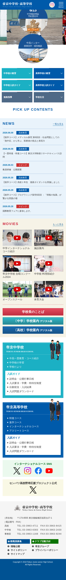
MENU (61, 7)
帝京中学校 (34, 349)
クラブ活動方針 (43, 541)
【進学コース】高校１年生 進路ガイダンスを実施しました (31, 182)
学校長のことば (33, 312)
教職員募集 (16, 541)
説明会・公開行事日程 (21, 378)
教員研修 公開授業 (12, 169)
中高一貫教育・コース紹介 (24, 358)
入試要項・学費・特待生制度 (25, 383)
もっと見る (58, 224)
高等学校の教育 (43, 73)
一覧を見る (58, 124)
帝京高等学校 (34, 408)
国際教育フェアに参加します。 (17, 211)
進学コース (15, 422)
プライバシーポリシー (46, 550)
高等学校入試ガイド (45, 85)
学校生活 (40, 97)
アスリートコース (19, 430)
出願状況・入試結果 (20, 387)
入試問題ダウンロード (21, 391)
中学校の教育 (10, 73)
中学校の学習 (16, 362)
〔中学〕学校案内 (33, 321)
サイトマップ (17, 554)
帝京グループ (42, 546)
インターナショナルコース (24, 426)
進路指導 (8, 97)
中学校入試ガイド (12, 85)
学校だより (15, 366)
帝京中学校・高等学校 (17, 5)
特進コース (15, 418)
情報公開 (15, 546)
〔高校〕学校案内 (33, 330)
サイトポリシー (19, 550)
